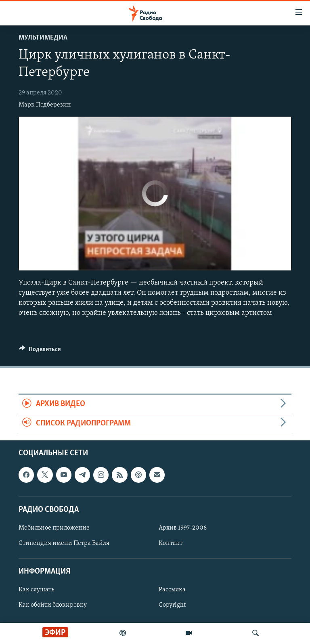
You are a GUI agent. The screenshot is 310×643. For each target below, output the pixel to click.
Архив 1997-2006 (183, 528)
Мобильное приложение (54, 528)
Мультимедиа (43, 38)
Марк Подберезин (45, 105)
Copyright (172, 605)
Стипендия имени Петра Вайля (64, 543)
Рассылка (172, 589)
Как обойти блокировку (53, 605)
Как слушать (36, 589)
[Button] (40, 351)
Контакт (170, 543)
